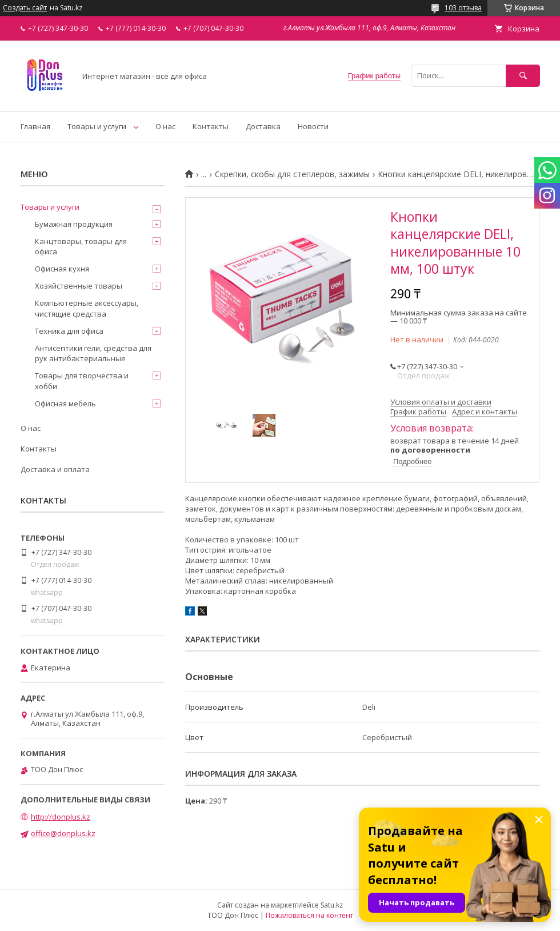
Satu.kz (332, 905)
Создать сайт (25, 8)
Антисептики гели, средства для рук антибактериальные (93, 353)
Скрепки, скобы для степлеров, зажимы (292, 174)
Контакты (211, 126)
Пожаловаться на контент (309, 915)
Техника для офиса (69, 331)
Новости (313, 126)
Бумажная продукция (74, 224)
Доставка (263, 126)
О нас (165, 126)
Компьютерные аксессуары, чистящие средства (86, 308)
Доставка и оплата (55, 469)
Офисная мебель (65, 403)
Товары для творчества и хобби (82, 380)
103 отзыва (463, 8)
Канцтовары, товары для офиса (81, 246)
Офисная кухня (62, 268)
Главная (35, 126)
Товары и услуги (96, 126)
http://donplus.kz (60, 816)
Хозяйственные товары (78, 286)
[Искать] (523, 76)
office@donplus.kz (63, 833)
